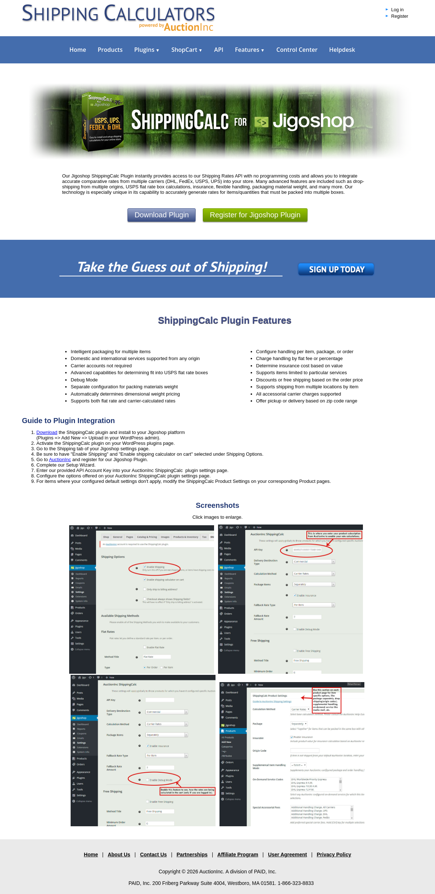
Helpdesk (342, 50)
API (218, 50)
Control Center (297, 50)
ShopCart (186, 50)
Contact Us (153, 854)
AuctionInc (60, 459)
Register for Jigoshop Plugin (255, 215)
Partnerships (192, 854)
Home (78, 50)
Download (47, 432)
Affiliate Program (237, 854)
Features (250, 50)
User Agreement (287, 854)
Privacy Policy (334, 854)
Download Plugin (161, 215)
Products (110, 50)
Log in (397, 9)
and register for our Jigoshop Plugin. (109, 459)
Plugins (147, 50)
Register (399, 16)
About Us (119, 854)
